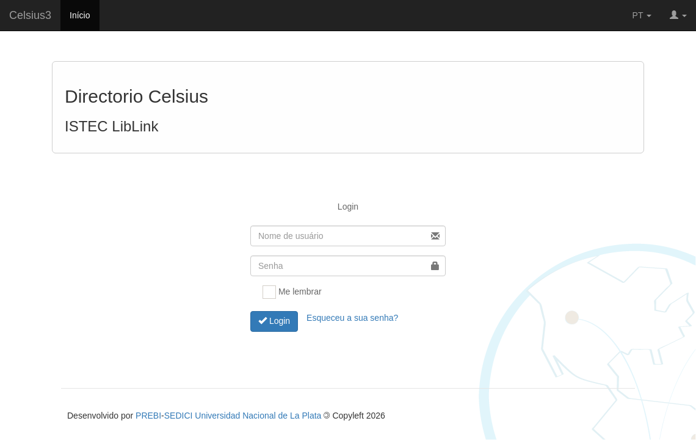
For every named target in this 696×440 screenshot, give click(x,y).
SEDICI (178, 415)
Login (274, 321)
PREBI (148, 415)
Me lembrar (292, 292)
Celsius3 (30, 15)
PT (642, 15)
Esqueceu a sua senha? (352, 317)
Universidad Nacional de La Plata (258, 415)
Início (80, 15)
